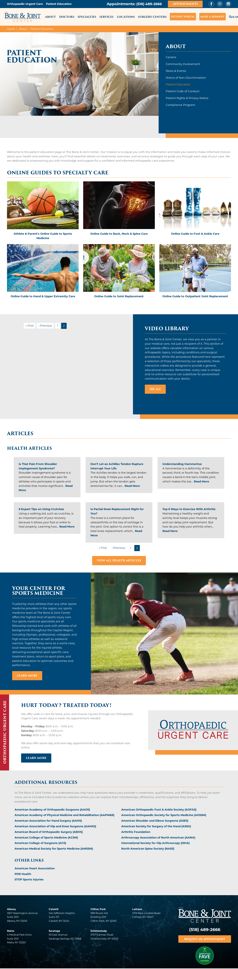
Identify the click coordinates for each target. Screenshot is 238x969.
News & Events (176, 71)
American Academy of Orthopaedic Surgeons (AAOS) (52, 809)
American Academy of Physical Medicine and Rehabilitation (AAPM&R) (64, 815)
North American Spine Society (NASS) (147, 849)
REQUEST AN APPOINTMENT (204, 939)
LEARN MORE (36, 758)
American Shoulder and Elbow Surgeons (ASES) (154, 821)
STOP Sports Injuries (29, 880)
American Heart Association (35, 868)
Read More (132, 486)
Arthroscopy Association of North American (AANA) (158, 837)
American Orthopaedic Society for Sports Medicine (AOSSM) (163, 815)
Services (106, 17)
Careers (171, 57)
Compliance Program (180, 105)
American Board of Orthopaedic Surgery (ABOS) (49, 832)
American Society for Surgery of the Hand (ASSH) (156, 826)
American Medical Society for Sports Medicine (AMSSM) (54, 849)
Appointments (185, 4)
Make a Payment (212, 17)
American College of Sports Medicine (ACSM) (46, 837)
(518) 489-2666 (148, 4)
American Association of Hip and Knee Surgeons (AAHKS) (55, 826)
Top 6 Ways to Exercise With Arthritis (189, 509)
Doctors (66, 17)
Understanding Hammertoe (182, 464)
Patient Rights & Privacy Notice (187, 98)
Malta (10, 931)
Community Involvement (183, 64)
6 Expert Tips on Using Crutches (41, 509)
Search (230, 16)
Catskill (53, 909)
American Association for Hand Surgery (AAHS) (48, 821)
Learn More (27, 676)
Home (11, 28)
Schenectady (98, 931)
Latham (137, 909)
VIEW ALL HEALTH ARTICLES (119, 560)
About (50, 17)
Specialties (87, 17)
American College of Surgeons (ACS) (40, 843)
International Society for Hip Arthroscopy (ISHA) (155, 843)
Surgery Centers (152, 17)
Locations (126, 17)
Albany (11, 909)
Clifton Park (98, 909)
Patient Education (178, 84)
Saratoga (54, 931)
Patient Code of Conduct (182, 91)
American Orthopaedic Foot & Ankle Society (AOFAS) (158, 809)
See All (155, 389)
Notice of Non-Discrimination (186, 77)
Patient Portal (183, 17)
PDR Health (23, 874)
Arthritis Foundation (135, 832)
